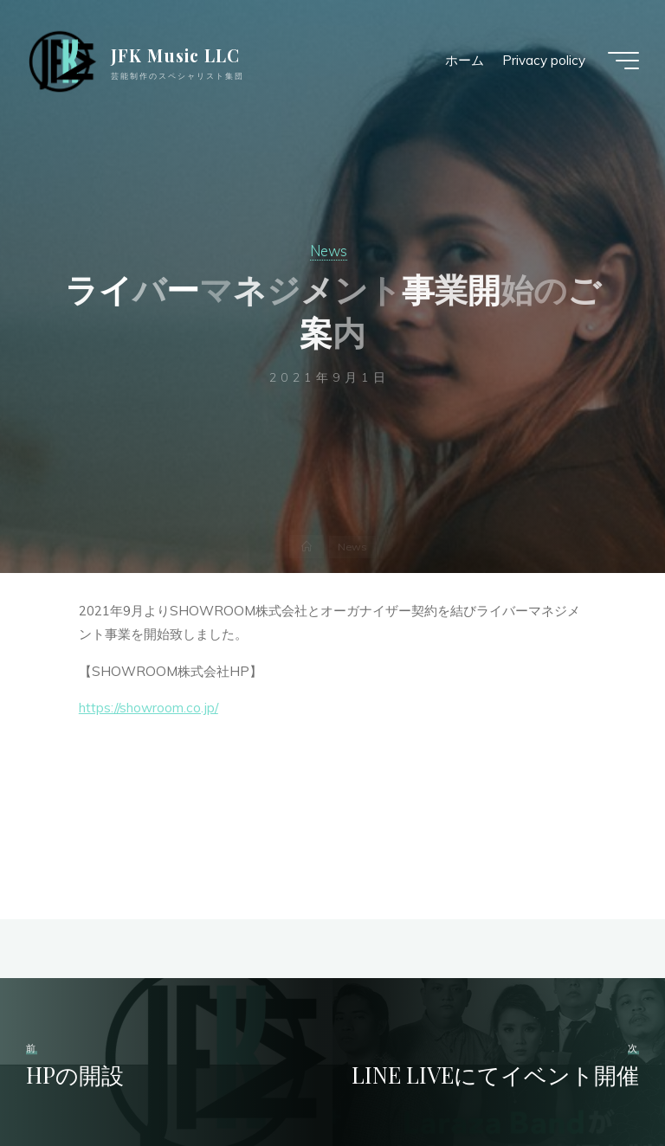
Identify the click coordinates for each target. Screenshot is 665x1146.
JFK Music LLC (175, 55)
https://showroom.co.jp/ (148, 708)
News (328, 250)
